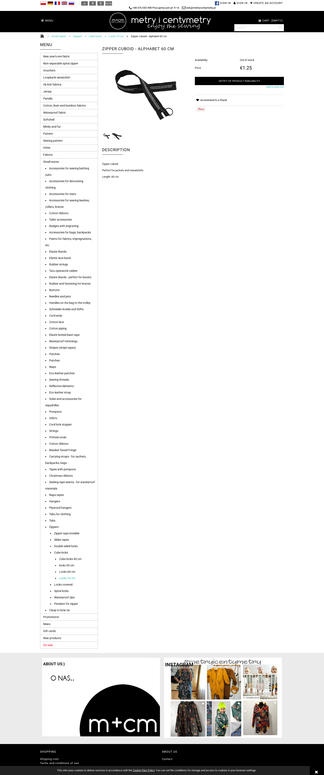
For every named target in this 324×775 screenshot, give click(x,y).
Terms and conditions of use (59, 763)
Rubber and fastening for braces (70, 283)
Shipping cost (49, 759)
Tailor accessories (60, 219)
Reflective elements (61, 386)
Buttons (54, 290)
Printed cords (57, 437)
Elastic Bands (58, 251)
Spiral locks (61, 591)
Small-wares (51, 161)
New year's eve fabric (56, 56)
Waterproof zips (64, 597)
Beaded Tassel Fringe (62, 450)
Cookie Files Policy (144, 770)
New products (52, 638)
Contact (167, 759)
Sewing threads (59, 379)
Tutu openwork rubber (63, 270)
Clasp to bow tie (59, 610)
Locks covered (63, 584)
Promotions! (51, 617)
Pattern (48, 133)
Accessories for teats (62, 194)
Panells (47, 98)
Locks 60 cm (67, 571)
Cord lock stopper (60, 424)
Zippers (54, 527)
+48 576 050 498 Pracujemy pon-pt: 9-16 (154, 7)
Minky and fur (52, 126)
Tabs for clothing (60, 514)
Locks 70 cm (67, 578)
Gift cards (49, 631)
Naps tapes (56, 495)
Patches (54, 354)
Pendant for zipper (66, 603)
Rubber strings (58, 264)
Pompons (55, 411)
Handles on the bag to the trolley (70, 302)
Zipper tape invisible (66, 533)
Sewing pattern (53, 140)
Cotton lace (56, 322)
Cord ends (55, 315)
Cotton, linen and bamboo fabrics (64, 105)
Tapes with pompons (62, 469)
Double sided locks (66, 546)
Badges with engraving (64, 226)
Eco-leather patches (62, 373)
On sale (48, 645)
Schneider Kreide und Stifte (66, 309)
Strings (53, 431)
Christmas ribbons (61, 475)
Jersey (47, 91)
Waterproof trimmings (63, 341)
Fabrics (48, 154)
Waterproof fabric (54, 112)
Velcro (53, 418)
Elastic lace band (60, 258)
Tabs (52, 520)
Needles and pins (60, 296)
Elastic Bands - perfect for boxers (70, 277)
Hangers (54, 501)
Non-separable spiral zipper (60, 63)
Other (46, 147)
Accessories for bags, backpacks (70, 232)
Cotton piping (58, 328)
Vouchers (49, 70)
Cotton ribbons (58, 213)
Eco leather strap (60, 392)
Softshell (48, 119)
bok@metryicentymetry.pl (199, 7)
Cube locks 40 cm (70, 559)
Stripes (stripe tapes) (62, 347)
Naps (52, 366)
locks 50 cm (66, 565)
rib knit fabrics (52, 84)
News (46, 624)
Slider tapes (61, 539)
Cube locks (61, 552)
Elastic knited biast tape (64, 334)
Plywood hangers (60, 507)
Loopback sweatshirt (56, 77)
